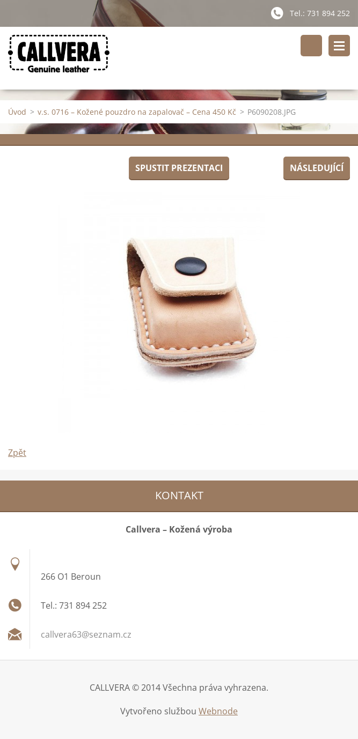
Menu (339, 45)
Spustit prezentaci (179, 168)
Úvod (17, 112)
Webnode (218, 711)
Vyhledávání (311, 45)
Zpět (17, 453)
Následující (317, 168)
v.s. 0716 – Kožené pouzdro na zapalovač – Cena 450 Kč (137, 112)
